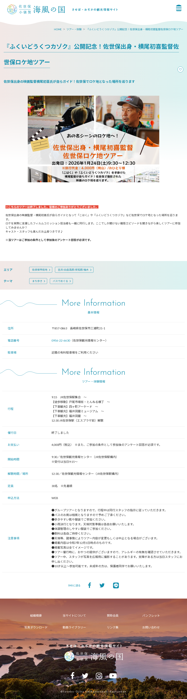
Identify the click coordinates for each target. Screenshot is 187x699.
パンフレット (151, 615)
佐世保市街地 (39, 269)
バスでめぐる (60, 281)
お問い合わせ (151, 627)
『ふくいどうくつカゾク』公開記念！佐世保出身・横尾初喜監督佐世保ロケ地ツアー (134, 29)
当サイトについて (74, 615)
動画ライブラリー (74, 627)
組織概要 (36, 615)
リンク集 (113, 627)
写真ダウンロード (36, 627)
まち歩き (37, 281)
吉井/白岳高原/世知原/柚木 (73, 269)
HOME (58, 29)
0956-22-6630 (60, 340)
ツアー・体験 (74, 29)
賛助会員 (113, 615)
